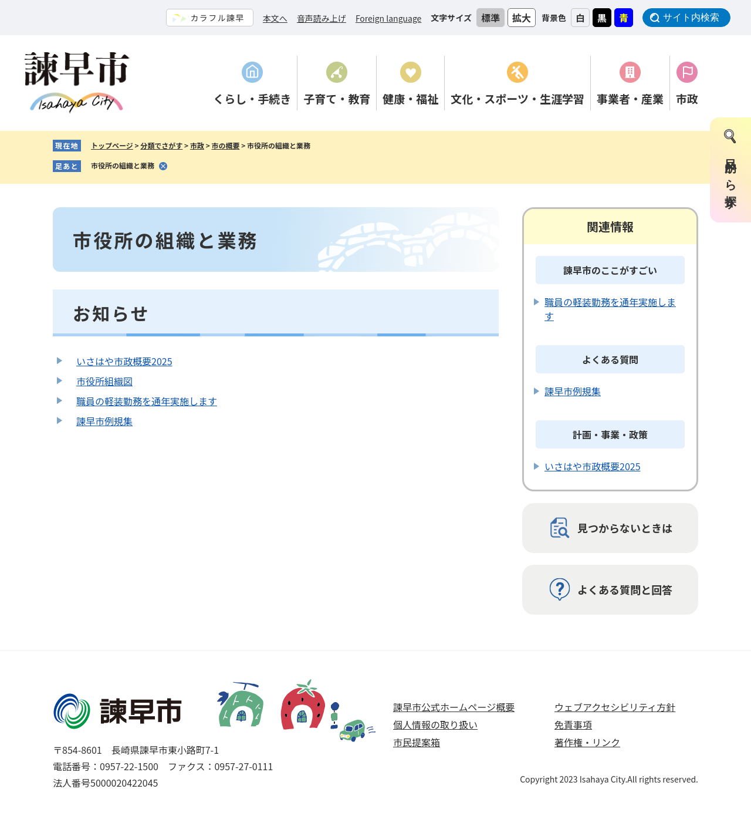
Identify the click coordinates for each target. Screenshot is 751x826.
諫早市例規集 (104, 421)
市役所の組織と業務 (122, 165)
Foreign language (388, 18)
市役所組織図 (104, 381)
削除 (163, 166)
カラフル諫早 (217, 17)
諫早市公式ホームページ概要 (454, 707)
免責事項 (573, 724)
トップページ (112, 145)
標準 (490, 18)
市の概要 (225, 145)
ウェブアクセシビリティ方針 (614, 707)
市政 (197, 145)
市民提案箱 (416, 742)
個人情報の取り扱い (435, 724)
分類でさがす (161, 145)
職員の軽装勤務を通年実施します (146, 401)
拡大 (521, 18)
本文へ (275, 18)
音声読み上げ (321, 18)
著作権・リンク (587, 742)
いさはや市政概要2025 (124, 361)
